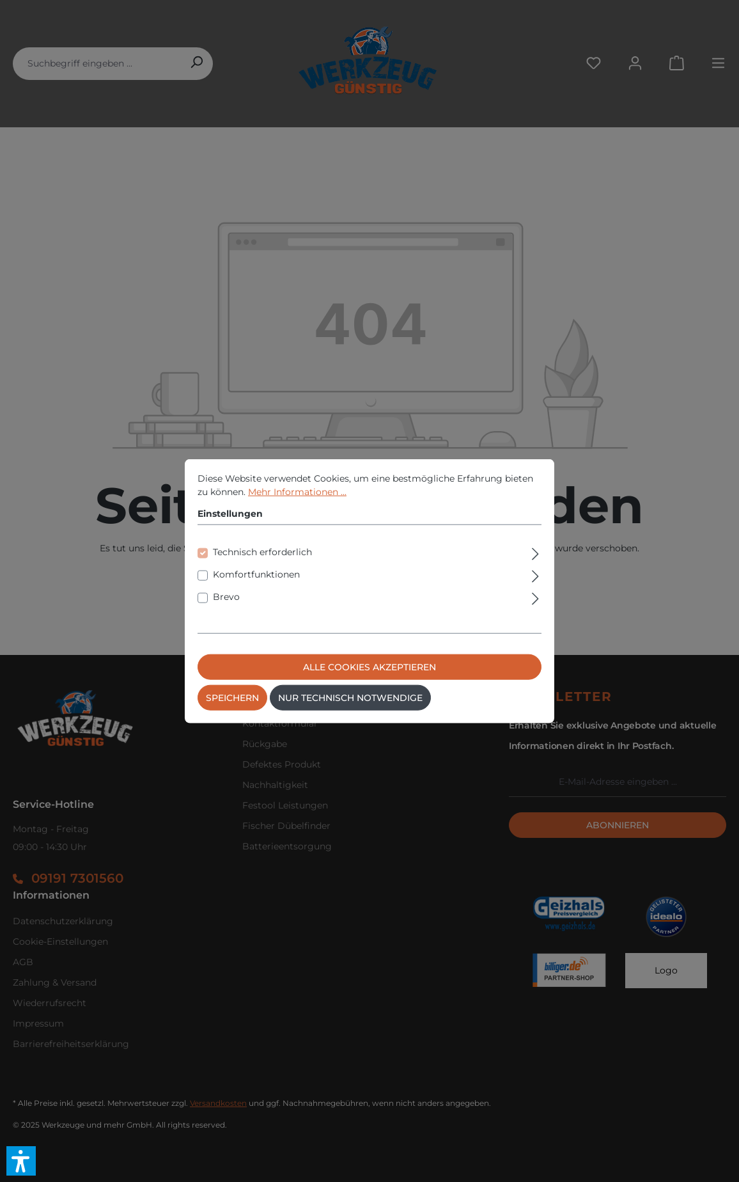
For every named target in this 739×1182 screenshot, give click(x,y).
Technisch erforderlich (262, 566)
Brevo (226, 611)
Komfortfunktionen (256, 589)
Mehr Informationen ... (297, 506)
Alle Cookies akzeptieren (369, 682)
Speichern (232, 712)
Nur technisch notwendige (350, 712)
